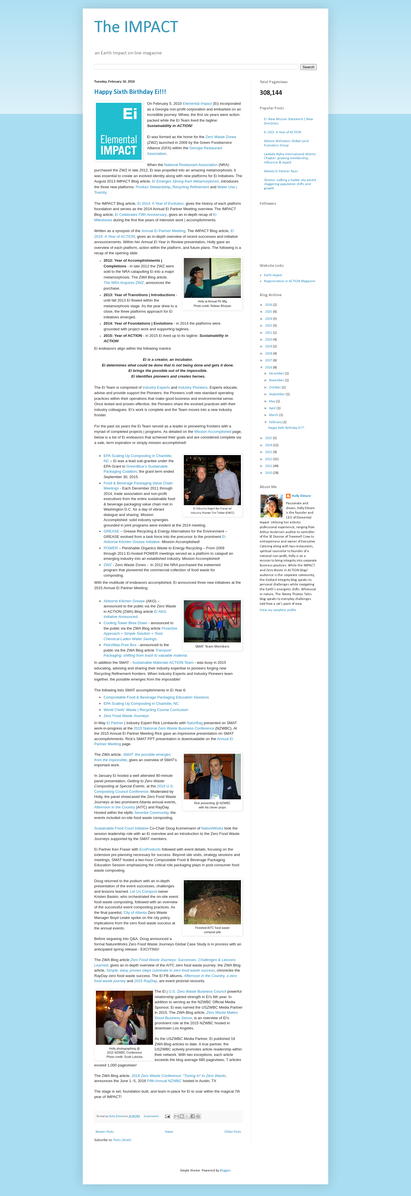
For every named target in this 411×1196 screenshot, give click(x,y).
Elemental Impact (197, 103)
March (274, 415)
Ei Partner (114, 723)
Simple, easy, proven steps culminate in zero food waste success (160, 970)
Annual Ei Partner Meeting (163, 231)
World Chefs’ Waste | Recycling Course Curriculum (146, 710)
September (277, 394)
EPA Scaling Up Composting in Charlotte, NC (141, 703)
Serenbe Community (151, 812)
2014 (269, 445)
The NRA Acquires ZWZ (124, 282)
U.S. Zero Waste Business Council (197, 991)
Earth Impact (273, 275)
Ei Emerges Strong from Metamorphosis (185, 181)
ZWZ (108, 565)
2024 (269, 319)
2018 (269, 353)
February (276, 422)
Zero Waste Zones (221, 137)
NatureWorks (212, 828)
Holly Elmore (301, 496)
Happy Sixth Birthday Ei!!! (130, 92)
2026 (269, 305)
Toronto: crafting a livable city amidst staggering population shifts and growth (290, 184)
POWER (111, 548)
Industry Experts (156, 387)
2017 (269, 360)
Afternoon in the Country (114, 807)
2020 (269, 339)
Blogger (225, 1170)
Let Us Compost (143, 891)
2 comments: (152, 1116)
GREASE (112, 531)
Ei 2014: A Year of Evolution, (161, 203)
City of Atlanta (135, 912)
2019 (269, 346)
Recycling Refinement (190, 187)
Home (169, 1132)
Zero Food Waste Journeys (127, 716)
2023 (269, 325)
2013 (269, 452)
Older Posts (232, 1132)
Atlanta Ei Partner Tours (281, 171)
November (277, 380)
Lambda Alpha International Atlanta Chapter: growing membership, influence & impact (290, 158)
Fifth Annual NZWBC (164, 1081)
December (277, 373)
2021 (269, 333)
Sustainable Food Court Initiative (121, 828)
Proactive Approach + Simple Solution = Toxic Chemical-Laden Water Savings (140, 633)
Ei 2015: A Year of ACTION (282, 132)
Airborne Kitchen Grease (124, 601)
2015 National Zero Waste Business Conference (174, 728)
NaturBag (195, 723)
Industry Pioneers (192, 387)
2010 (269, 473)
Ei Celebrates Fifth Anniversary (141, 214)
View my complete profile (278, 610)
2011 (269, 466)
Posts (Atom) (122, 1140)
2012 (269, 459)
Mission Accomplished (212, 431)
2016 (269, 367)
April (273, 408)
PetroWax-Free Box (120, 645)
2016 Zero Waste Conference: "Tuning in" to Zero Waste (178, 1076)
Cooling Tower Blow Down (125, 623)
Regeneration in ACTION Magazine (289, 281)
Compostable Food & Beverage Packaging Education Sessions (156, 697)
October (275, 387)
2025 (269, 312)
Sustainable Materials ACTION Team (163, 662)
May (272, 401)
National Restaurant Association (190, 165)
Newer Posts (105, 1132)
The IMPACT (136, 27)
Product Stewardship (153, 187)
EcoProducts (150, 849)
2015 (269, 438)
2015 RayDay (145, 981)
